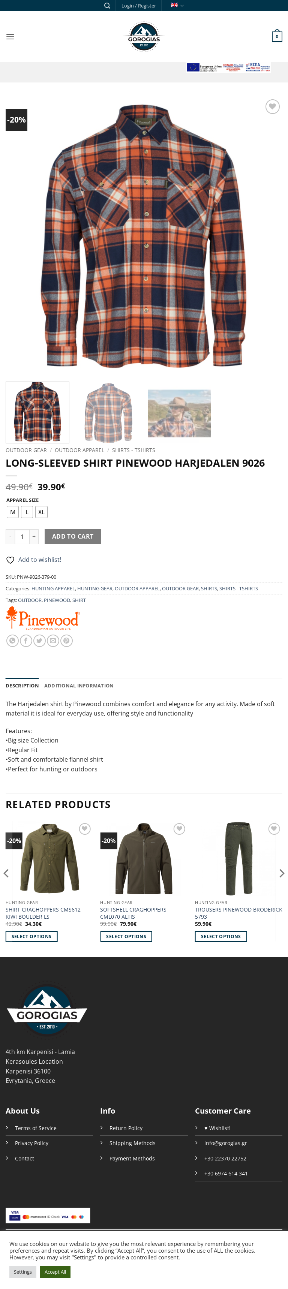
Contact (24, 1158)
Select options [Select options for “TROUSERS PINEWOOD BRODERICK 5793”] (221, 936)
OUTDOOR (30, 600)
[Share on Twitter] (39, 641)
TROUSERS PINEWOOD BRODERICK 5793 (238, 913)
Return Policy (126, 1128)
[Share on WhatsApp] (12, 641)
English (177, 5)
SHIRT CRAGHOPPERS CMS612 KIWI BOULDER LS (43, 913)
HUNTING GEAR (94, 588)
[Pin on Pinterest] (66, 641)
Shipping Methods (133, 1143)
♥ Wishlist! (217, 1128)
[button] (107, 5)
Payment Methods (132, 1158)
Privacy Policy (31, 1143)
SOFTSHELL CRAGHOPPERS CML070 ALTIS (133, 913)
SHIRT (79, 600)
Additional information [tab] (79, 685)
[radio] (12, 512)
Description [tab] (22, 685)
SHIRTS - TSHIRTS (133, 450)
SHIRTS (209, 588)
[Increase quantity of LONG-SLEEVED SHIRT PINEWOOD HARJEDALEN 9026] (34, 536)
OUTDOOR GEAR (26, 450)
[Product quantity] (22, 536)
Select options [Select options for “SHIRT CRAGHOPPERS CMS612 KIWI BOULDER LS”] (32, 936)
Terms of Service (36, 1128)
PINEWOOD (57, 600)
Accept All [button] (55, 1271)
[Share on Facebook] (26, 641)
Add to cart (73, 536)
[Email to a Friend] (53, 641)
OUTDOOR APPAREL (79, 450)
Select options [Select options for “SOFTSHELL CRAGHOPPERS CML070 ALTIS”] (126, 936)
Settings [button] (23, 1271)
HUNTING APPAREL (53, 588)
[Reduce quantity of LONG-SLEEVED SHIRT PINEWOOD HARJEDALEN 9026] (10, 536)
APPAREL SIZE (22, 500)
